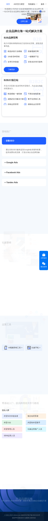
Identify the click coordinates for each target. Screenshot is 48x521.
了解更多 (11, 69)
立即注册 (24, 21)
